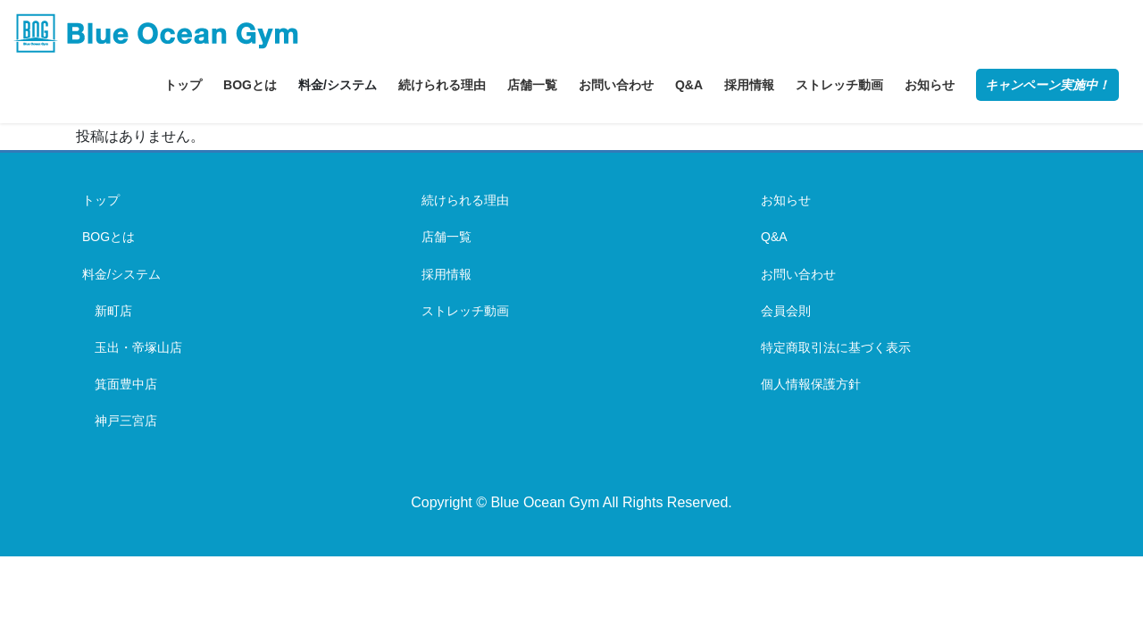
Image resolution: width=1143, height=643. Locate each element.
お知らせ (786, 200)
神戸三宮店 (126, 420)
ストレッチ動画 (465, 311)
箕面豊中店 (126, 384)
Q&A (774, 237)
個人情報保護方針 (811, 384)
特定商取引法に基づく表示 (836, 347)
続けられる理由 (465, 200)
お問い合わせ (798, 274)
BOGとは (108, 237)
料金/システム (121, 274)
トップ (101, 200)
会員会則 (786, 311)
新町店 (113, 311)
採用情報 (446, 274)
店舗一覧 (446, 237)
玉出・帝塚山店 (138, 347)
